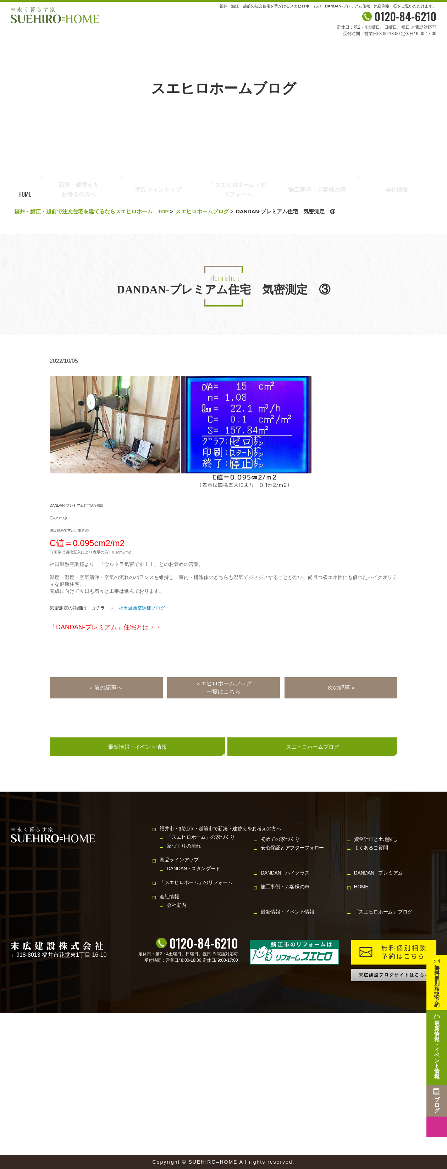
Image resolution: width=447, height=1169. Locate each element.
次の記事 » (340, 688)
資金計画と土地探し (376, 839)
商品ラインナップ (158, 190)
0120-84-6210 (203, 943)
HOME (24, 194)
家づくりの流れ (184, 846)
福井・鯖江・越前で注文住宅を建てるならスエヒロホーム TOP (91, 211)
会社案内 (176, 905)
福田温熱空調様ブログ (142, 608)
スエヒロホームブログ (202, 211)
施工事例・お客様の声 (317, 190)
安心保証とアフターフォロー (292, 847)
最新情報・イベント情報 (137, 747)
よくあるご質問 (371, 847)
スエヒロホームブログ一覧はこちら (223, 687)
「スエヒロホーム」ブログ (383, 912)
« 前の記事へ (106, 688)
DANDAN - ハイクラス (285, 873)
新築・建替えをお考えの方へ (79, 189)
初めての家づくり (280, 839)
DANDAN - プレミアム (378, 873)
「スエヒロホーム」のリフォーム (237, 190)
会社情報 (396, 190)
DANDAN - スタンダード (193, 868)
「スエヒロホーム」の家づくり (201, 837)
